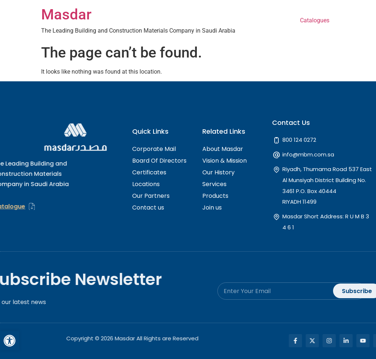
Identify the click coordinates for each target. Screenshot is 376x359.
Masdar (66, 14)
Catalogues (314, 20)
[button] (9, 340)
